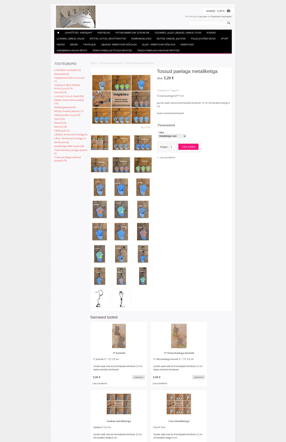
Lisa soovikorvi (167, 157)
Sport (224, 38)
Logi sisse (202, 16)
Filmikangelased (141, 38)
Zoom (147, 127)
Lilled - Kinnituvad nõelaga (158, 44)
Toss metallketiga (215, 353)
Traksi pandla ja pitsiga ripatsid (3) (70, 151)
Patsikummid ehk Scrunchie (132, 32)
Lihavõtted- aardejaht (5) (67, 70)
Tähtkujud (89, 44)
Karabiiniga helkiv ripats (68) (69, 146)
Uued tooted (89, 421)
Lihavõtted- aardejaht (78, 32)
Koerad (211, 32)
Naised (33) (60, 122)
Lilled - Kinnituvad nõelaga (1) (70, 138)
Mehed (74, 44)
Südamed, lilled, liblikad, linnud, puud (178, 32)
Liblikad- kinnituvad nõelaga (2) (70, 134)
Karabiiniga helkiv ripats (72, 50)
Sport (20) (59, 119)
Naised (61, 44)
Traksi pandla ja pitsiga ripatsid (112, 50)
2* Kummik (107, 353)
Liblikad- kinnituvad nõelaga (119, 44)
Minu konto (120, 418)
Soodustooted (90, 418)
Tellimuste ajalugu (123, 421)
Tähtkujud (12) (61, 130)
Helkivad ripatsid (61, 421)
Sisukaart (88, 424)
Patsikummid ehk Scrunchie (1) (69, 79)
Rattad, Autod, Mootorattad (108, 38)
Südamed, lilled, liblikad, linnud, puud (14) (67, 86)
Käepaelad (103, 32)
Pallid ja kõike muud (203, 38)
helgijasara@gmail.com (155, 424)
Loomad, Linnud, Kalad (71, 38)
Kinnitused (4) (61, 142)
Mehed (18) (60, 126)
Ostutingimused (61, 418)
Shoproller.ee (226, 436)
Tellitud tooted (121, 424)
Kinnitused (187, 44)
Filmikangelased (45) (65, 107)
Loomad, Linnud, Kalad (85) (68, 96)
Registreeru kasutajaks (221, 16)
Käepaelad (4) (61, 74)
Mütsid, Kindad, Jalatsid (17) (68, 111)
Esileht (93, 63)
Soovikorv (119, 427)
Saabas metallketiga (179, 353)
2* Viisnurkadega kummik (143, 353)
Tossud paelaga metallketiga (139, 63)
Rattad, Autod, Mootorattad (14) (69, 101)
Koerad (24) (60, 92)
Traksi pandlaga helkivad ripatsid (158, 50)
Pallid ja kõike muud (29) (67, 115)
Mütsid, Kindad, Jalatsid (171, 38)
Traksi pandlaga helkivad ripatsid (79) (67, 159)
